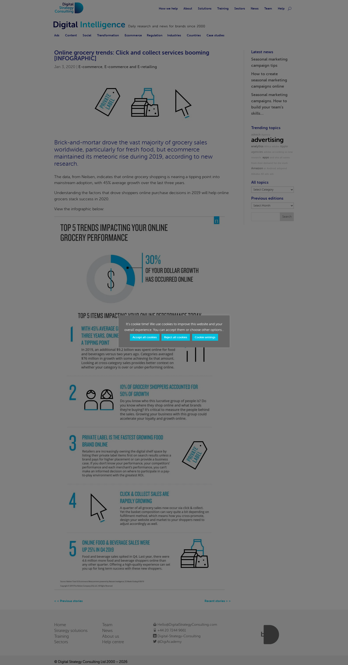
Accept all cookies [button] (145, 337)
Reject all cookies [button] (175, 337)
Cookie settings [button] (205, 337)
